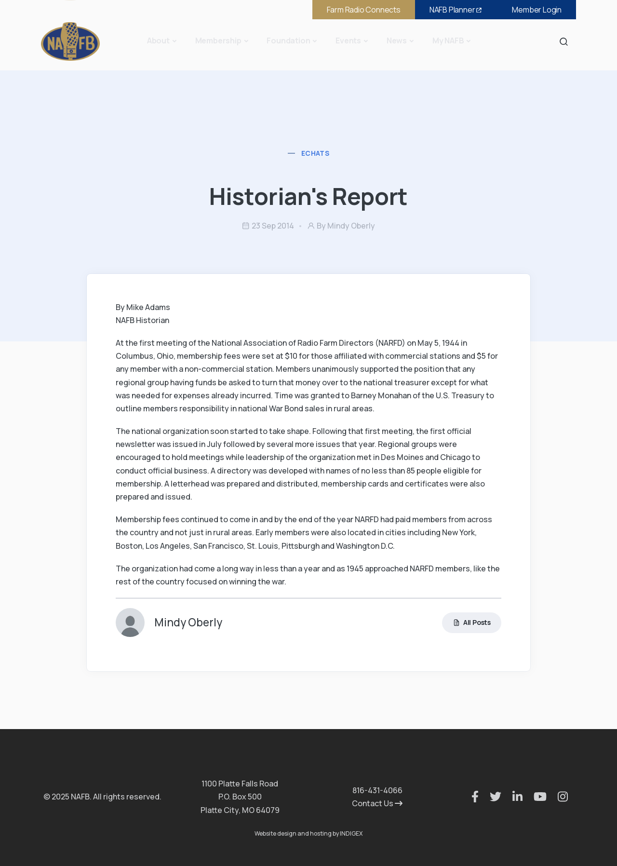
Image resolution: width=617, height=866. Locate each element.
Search (566, 41)
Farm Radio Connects (364, 9)
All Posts (472, 622)
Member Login (537, 9)
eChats (315, 153)
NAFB (456, 9)
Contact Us (377, 803)
